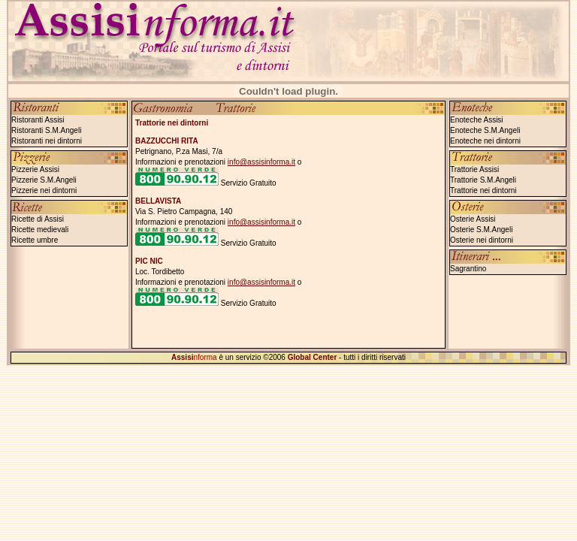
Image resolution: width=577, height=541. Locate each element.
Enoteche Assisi (476, 120)
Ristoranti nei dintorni (46, 141)
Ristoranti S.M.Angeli (46, 130)
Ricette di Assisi (37, 219)
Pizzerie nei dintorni (44, 190)
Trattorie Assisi (474, 169)
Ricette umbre (34, 240)
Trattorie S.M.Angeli (483, 180)
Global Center (313, 357)
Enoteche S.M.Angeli (485, 130)
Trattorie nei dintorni (483, 190)
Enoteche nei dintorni (485, 141)
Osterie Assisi (473, 219)
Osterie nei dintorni (481, 240)
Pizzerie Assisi (35, 169)
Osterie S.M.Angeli (481, 229)
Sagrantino (468, 268)
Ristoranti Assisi (38, 120)
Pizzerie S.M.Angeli (44, 180)
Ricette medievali (39, 229)
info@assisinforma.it (261, 162)
